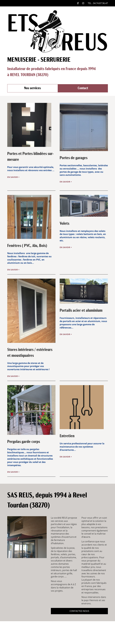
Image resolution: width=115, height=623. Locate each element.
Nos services (32, 88)
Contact (83, 88)
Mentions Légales (49, 619)
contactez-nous (79, 606)
